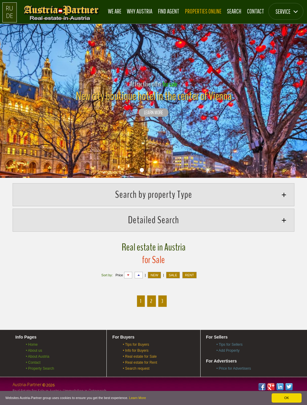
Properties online (203, 11)
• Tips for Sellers (229, 344)
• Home (32, 344)
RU (9, 8)
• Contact (33, 362)
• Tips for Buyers (136, 344)
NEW (154, 275)
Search (234, 11)
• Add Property (228, 350)
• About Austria (37, 356)
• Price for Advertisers (233, 368)
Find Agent (168, 11)
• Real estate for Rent (140, 362)
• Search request (136, 368)
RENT (189, 275)
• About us (34, 350)
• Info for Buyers (136, 350)
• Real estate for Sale (140, 356)
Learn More (137, 398)
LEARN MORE (153, 113)
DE (9, 16)
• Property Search (40, 368)
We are (114, 11)
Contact (255, 11)
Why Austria (139, 11)
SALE (173, 275)
